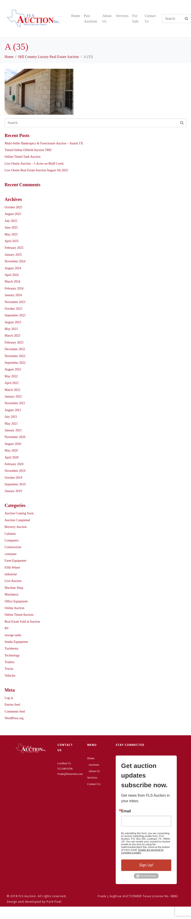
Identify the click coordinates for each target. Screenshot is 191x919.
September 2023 (15, 315)
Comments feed (15, 711)
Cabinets (10, 533)
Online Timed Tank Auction (22, 156)
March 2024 (12, 281)
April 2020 (12, 457)
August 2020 (13, 444)
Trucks (9, 668)
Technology (12, 655)
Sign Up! (146, 865)
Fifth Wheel (12, 567)
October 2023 (13, 308)
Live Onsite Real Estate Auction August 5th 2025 (36, 170)
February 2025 (14, 247)
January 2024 (13, 295)
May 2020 (11, 450)
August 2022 (13, 369)
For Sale (135, 18)
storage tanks (13, 635)
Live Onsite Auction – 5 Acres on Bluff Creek (34, 163)
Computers (12, 540)
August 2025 (13, 214)
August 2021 (13, 410)
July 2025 (11, 221)
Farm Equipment (15, 560)
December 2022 (15, 349)
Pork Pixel (54, 902)
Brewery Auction (16, 527)
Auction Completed (17, 520)
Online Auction (14, 608)
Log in (9, 698)
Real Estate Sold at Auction (22, 621)
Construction (13, 547)
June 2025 (11, 227)
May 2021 (11, 423)
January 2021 (13, 430)
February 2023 (14, 342)
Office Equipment (16, 601)
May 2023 (11, 329)
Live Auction (13, 581)
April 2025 (12, 241)
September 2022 (15, 362)
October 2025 (13, 207)
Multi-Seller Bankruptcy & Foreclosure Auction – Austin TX (44, 143)
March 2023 (12, 335)
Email (126, 811)
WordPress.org (14, 718)
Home (75, 16)
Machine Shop (14, 588)
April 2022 (12, 383)
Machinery (12, 594)
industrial (11, 574)
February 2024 (14, 288)
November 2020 (15, 437)
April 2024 (12, 275)
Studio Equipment (16, 642)
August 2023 (13, 322)
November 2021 (15, 403)
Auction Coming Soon (19, 513)
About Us (106, 18)
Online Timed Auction (19, 614)
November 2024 (15, 261)
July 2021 (11, 416)
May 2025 (11, 234)
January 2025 (13, 254)
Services (122, 16)
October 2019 (13, 477)
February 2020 (14, 464)
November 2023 (15, 302)
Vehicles (10, 675)
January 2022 (13, 396)
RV (7, 628)
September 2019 (15, 484)
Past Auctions (90, 18)
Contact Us (150, 18)
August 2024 (13, 268)
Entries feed (12, 704)
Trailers (9, 662)
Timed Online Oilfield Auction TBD (28, 150)
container (11, 554)
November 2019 (15, 470)
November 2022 (15, 356)
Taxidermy (11, 648)
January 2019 (13, 491)
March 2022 (12, 390)
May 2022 (11, 376)
